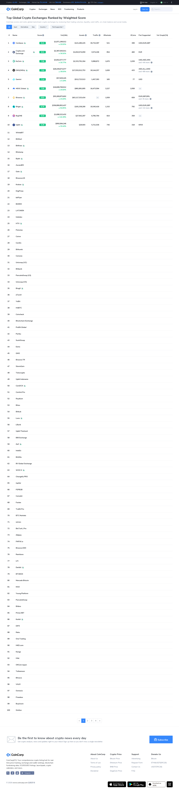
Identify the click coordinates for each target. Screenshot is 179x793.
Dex (33, 27)
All (9, 27)
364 (28, 2)
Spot (15, 27)
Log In (135, 9)
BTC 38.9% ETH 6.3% (78, 2)
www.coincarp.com (20, 782)
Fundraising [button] (69, 9)
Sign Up (145, 9)
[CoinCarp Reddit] (17, 773)
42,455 (14, 2)
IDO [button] (59, 9)
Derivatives (24, 27)
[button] (153, 2)
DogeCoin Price (116, 771)
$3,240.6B (43, 2)
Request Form (137, 763)
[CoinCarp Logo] (15, 9)
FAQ (133, 771)
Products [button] (80, 9)
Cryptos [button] (32, 9)
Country (42, 27)
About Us (94, 758)
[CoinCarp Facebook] (12, 773)
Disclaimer (94, 771)
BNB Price (114, 767)
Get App (143, 2)
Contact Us (136, 767)
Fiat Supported (57, 27)
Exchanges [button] (43, 9)
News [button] (52, 9)
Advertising (136, 758)
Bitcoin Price (115, 758)
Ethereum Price (116, 763)
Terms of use (95, 763)
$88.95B (58, 2)
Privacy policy (95, 767)
